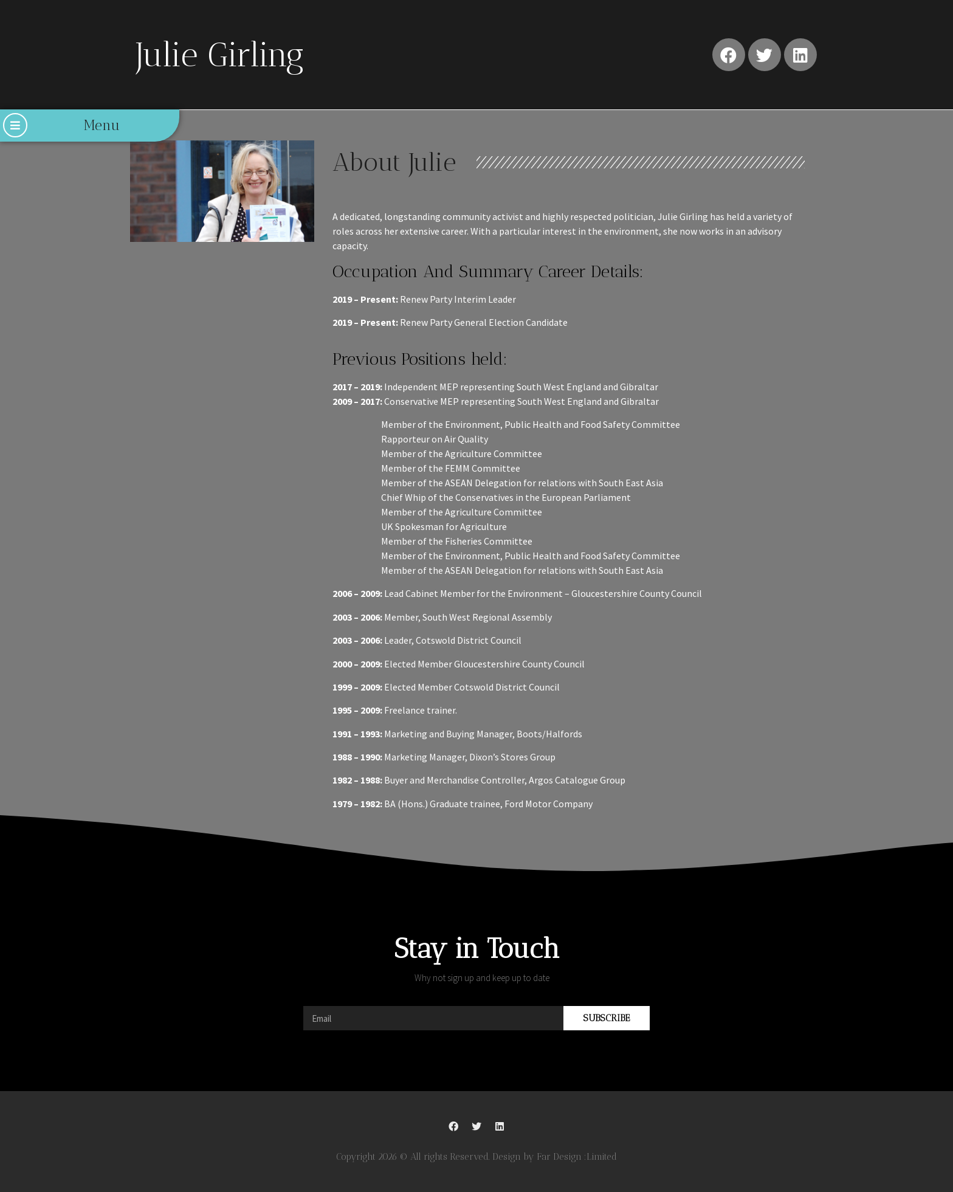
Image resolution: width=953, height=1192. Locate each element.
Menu (102, 125)
